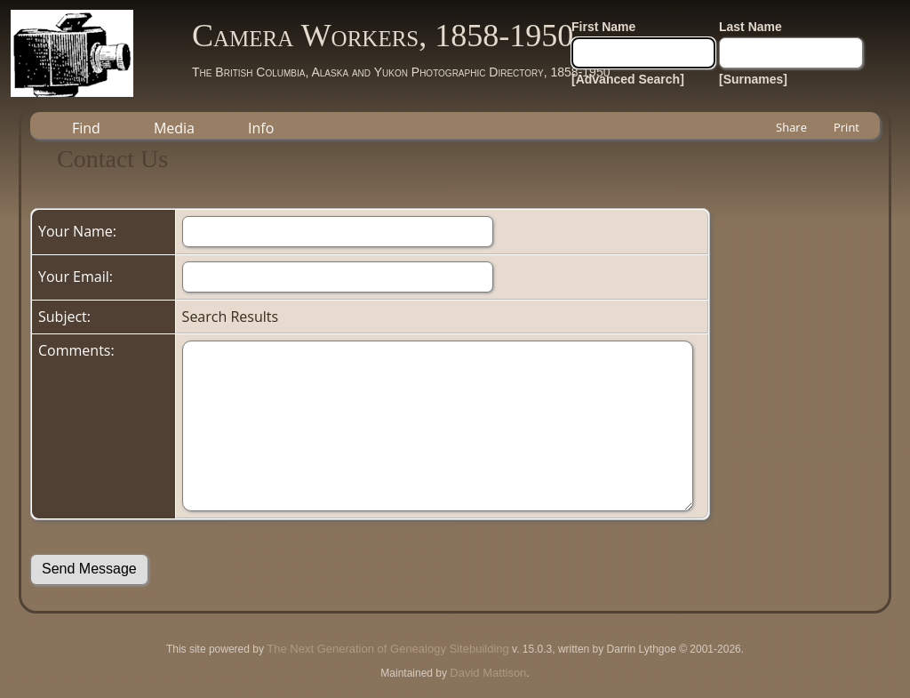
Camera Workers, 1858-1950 (382, 35)
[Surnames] (753, 79)
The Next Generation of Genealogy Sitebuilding (387, 648)
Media (174, 128)
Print (846, 127)
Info (261, 128)
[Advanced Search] (627, 79)
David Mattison (488, 672)
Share (791, 127)
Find (86, 128)
